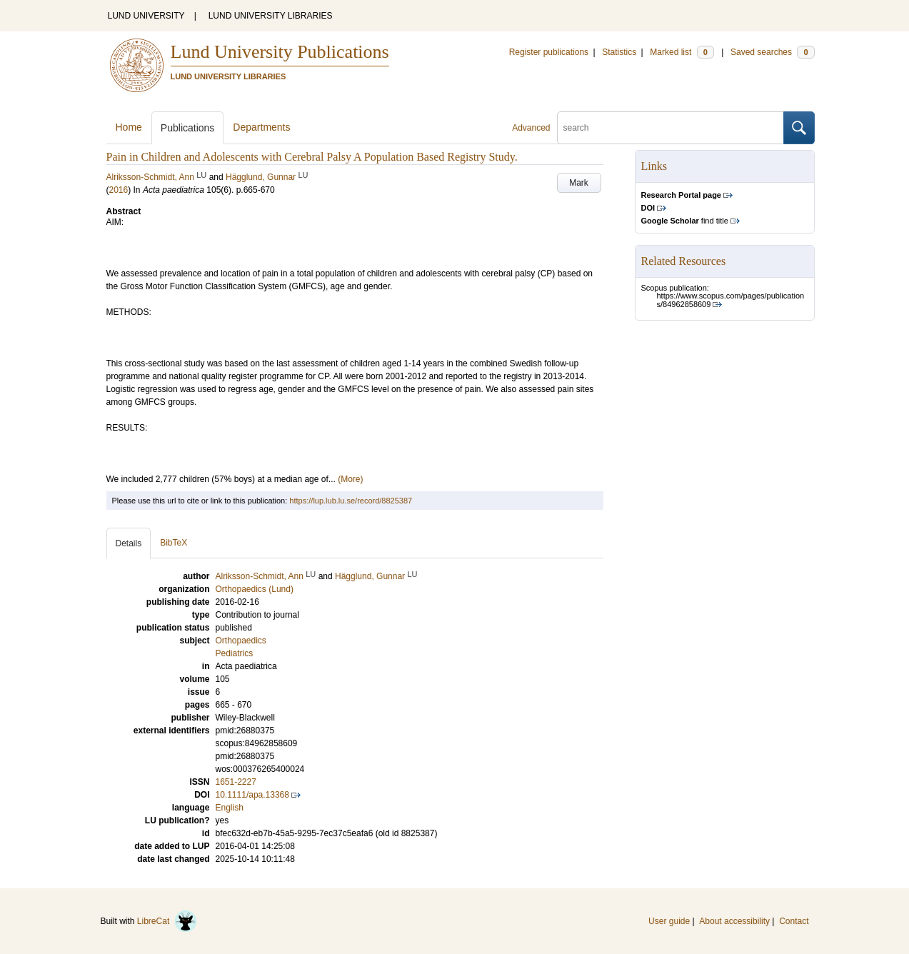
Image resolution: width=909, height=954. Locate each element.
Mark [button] (578, 183)
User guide (669, 921)
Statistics (619, 52)
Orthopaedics (241, 641)
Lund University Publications (280, 51)
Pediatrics (234, 653)
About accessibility (734, 921)
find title (684, 220)
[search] (670, 127)
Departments (261, 127)
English (229, 808)
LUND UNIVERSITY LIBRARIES (271, 16)
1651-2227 (236, 782)
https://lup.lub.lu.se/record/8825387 (350, 500)
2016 (119, 190)
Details (129, 543)
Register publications (548, 52)
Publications (188, 128)
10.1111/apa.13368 (252, 795)
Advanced (531, 128)
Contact (793, 921)
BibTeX (173, 543)
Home (129, 127)
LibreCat (167, 921)
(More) (350, 479)
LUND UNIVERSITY (146, 16)
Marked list (681, 52)
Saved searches (772, 52)
